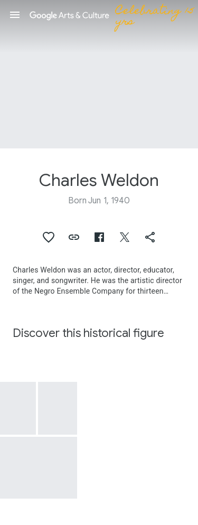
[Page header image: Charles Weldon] (99, 74)
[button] (14, 14)
